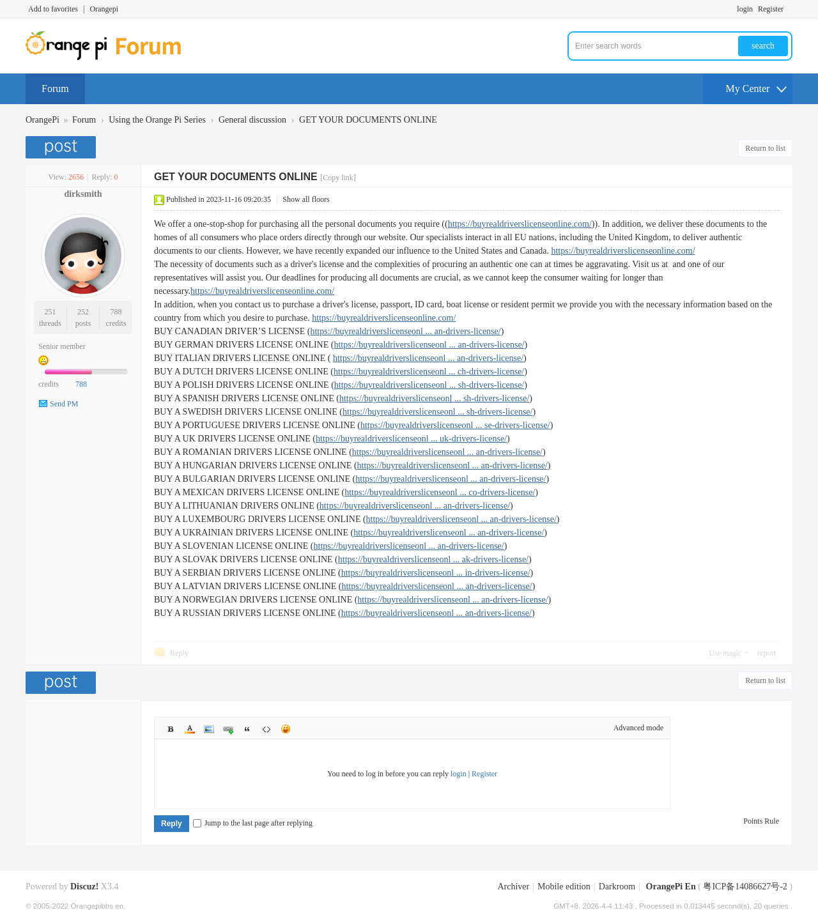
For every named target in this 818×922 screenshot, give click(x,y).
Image (209, 729)
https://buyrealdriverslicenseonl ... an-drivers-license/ (405, 331)
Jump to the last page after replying (253, 822)
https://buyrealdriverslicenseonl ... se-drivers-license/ (455, 425)
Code (266, 729)
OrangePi (42, 120)
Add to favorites (53, 8)
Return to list (765, 148)
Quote (247, 729)
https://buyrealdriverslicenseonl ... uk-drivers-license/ (411, 438)
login (745, 8)
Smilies (285, 729)
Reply (179, 653)
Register (770, 8)
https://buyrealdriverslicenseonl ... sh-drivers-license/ (429, 385)
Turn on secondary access (789, 9)
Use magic (725, 653)
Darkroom (617, 886)
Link (228, 729)
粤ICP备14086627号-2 (745, 886)
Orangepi (103, 8)
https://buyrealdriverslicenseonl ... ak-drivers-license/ (433, 559)
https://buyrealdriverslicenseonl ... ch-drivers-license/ (429, 371)
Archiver (513, 886)
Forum (55, 88)
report (766, 653)
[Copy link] (338, 177)
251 (50, 311)
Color (189, 729)
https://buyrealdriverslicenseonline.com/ (520, 224)
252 (83, 311)
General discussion (252, 120)
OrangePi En (671, 886)
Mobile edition (563, 886)
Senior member (62, 346)
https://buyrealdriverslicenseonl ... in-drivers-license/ (435, 573)
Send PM (64, 403)
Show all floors (305, 199)
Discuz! (84, 886)
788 (116, 311)
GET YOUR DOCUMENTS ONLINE (368, 120)
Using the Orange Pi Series (157, 120)
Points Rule (761, 821)
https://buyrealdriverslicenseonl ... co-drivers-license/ (439, 492)
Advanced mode (638, 727)
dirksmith (83, 194)
